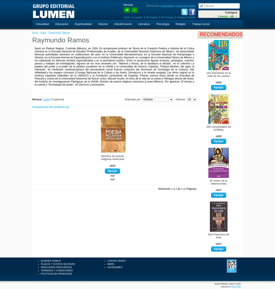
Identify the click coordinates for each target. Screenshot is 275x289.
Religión (181, 24)
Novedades (114, 267)
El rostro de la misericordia (218, 182)
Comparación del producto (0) (50, 107)
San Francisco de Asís (218, 236)
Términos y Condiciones (57, 270)
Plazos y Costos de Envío (58, 264)
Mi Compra (167, 17)
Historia (102, 24)
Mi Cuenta (152, 17)
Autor (43, 32)
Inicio (127, 17)
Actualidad (42, 24)
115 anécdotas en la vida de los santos (218, 74)
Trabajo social (200, 24)
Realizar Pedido (186, 17)
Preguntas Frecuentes (56, 267)
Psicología (162, 24)
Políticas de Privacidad (56, 273)
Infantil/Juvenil (123, 24)
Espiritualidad (83, 24)
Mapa (110, 264)
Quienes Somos (51, 260)
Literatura (144, 24)
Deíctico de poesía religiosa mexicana (112, 158)
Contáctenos (116, 260)
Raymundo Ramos (59, 32)
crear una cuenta (186, 5)
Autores (138, 17)
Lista (46, 99)
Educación (62, 24)
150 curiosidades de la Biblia (218, 128)
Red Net (236, 286)
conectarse (167, 5)
